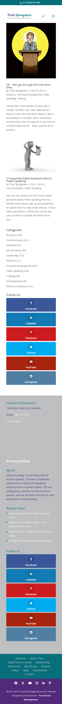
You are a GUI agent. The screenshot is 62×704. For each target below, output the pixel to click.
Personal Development (29, 94)
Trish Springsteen (18, 90)
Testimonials (40, 670)
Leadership (12, 255)
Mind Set (11, 260)
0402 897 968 (21, 414)
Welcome (20, 658)
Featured (11, 245)
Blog (25, 670)
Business (11, 94)
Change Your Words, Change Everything (30, 540)
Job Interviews (13, 250)
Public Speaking (33, 188)
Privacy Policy (18, 461)
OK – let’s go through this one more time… (28, 86)
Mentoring (14, 666)
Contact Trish (13, 421)
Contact (29, 674)
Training (21, 98)
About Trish (36, 658)
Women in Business (16, 286)
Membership (43, 662)
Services (45, 666)
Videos (15, 670)
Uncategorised (14, 281)
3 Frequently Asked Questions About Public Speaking (28, 180)
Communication (14, 188)
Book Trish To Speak (19, 662)
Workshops (30, 666)
